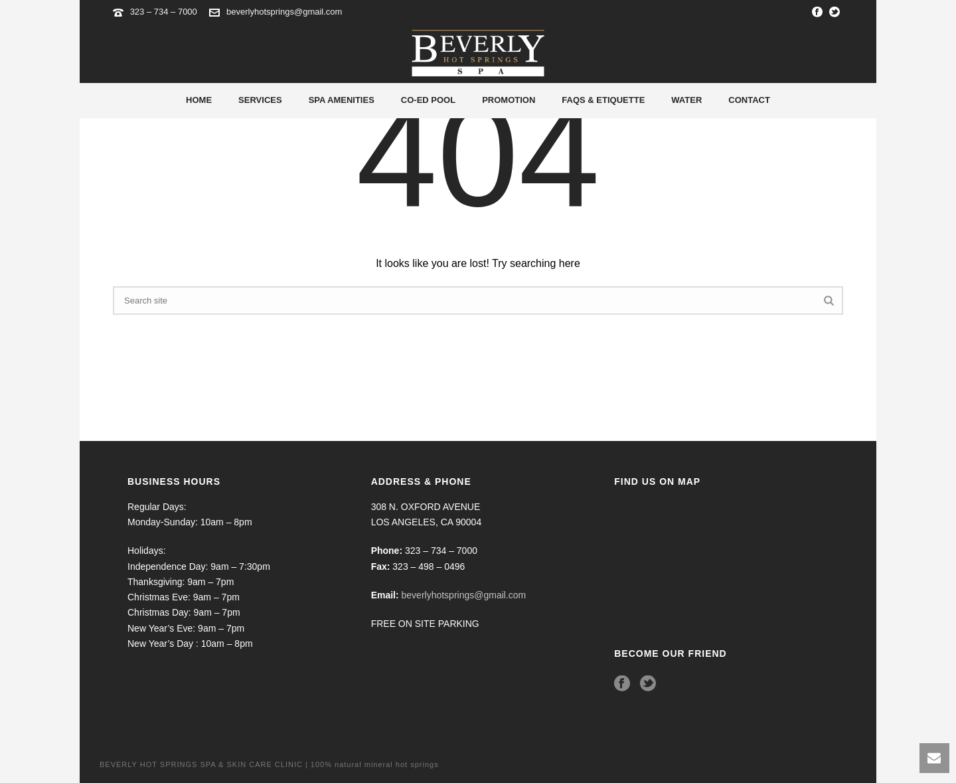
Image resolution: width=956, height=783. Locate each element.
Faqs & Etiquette (603, 100)
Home (199, 100)
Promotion (508, 100)
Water (686, 100)
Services (260, 100)
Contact (749, 100)
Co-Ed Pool (428, 100)
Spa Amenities (341, 100)
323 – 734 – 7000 (165, 12)
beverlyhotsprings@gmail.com (284, 12)
